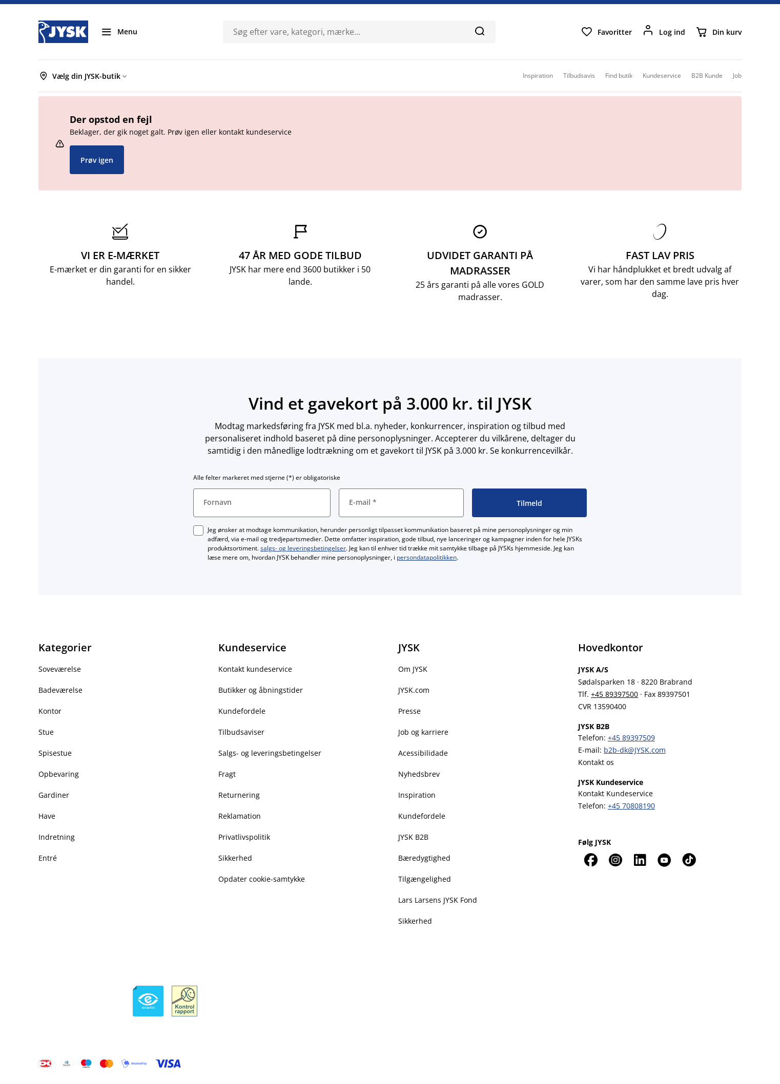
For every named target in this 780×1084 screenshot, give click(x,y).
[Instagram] (615, 859)
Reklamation (239, 816)
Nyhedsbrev (419, 774)
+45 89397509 (631, 737)
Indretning (56, 837)
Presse (409, 711)
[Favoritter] (606, 32)
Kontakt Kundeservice (615, 793)
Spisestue (55, 753)
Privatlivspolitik (244, 837)
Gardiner (53, 795)
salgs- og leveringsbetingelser (303, 548)
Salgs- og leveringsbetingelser (269, 753)
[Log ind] (663, 31)
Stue (46, 732)
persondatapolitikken (427, 557)
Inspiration (417, 795)
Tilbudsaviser (241, 732)
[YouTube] (664, 859)
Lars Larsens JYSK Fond (437, 900)
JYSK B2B (413, 837)
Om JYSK (412, 669)
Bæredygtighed (424, 858)
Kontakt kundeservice (255, 669)
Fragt (227, 774)
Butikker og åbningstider (260, 690)
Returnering (239, 795)
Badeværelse (60, 690)
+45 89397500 (614, 694)
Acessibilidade (423, 753)
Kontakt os (596, 762)
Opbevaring (58, 774)
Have (46, 816)
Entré (47, 858)
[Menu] (118, 32)
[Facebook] (590, 859)
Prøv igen (96, 160)
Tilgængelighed (424, 879)
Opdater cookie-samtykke (261, 879)
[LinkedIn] (639, 859)
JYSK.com (413, 690)
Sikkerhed (235, 858)
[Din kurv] (718, 32)
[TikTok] (688, 859)
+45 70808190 (631, 806)
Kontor (49, 711)
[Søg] (479, 30)
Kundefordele (241, 711)
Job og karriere (423, 732)
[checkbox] (198, 530)
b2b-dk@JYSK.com (635, 750)
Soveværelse (59, 669)
